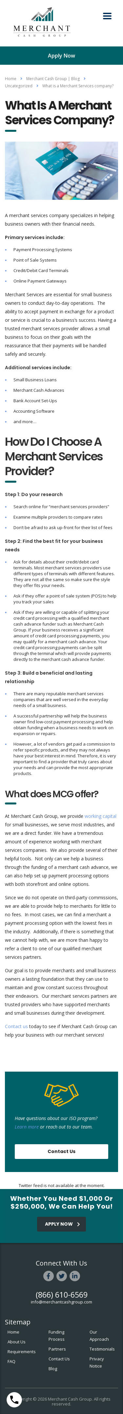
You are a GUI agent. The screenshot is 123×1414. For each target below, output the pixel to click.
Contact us (16, 1026)
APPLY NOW (62, 1224)
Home (10, 78)
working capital (100, 816)
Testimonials (102, 1349)
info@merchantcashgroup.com (61, 1302)
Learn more (27, 1127)
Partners (57, 1349)
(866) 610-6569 (62, 1294)
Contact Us (61, 1151)
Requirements (22, 1351)
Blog (53, 1368)
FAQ (11, 1361)
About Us (17, 1342)
